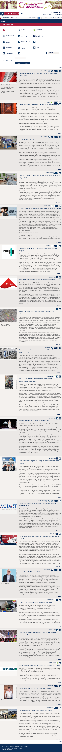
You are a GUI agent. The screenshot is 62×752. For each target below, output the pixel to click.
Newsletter (32, 18)
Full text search (8, 60)
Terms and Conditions (6, 748)
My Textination (5, 17)
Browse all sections (56, 17)
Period (11, 58)
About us (14, 17)
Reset (26, 63)
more (58, 99)
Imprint (20, 748)
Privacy (15, 748)
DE (43, 17)
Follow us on (7, 749)
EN (46, 17)
